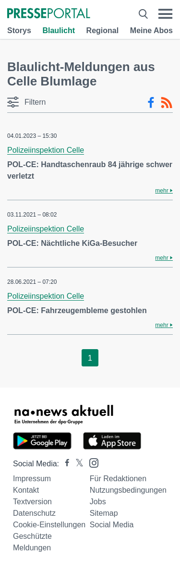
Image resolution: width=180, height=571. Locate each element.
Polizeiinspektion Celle (45, 150)
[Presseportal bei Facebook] (64, 464)
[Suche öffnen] (143, 14)
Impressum (32, 478)
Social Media (112, 525)
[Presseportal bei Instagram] (91, 462)
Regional (102, 30)
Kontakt (26, 490)
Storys (19, 30)
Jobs (98, 502)
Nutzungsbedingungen (128, 490)
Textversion (32, 502)
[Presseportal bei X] (77, 464)
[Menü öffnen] (165, 14)
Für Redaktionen (118, 478)
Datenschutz (34, 513)
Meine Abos (151, 30)
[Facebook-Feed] (151, 102)
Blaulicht (58, 30)
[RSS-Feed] (166, 102)
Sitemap (104, 513)
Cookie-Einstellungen (49, 525)
